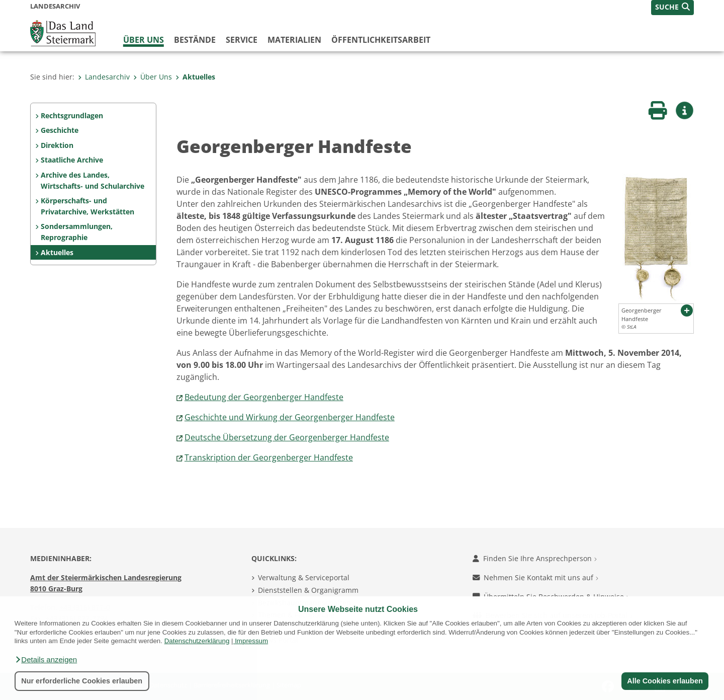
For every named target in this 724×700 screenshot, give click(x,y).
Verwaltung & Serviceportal (303, 577)
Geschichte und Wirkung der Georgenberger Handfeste (290, 417)
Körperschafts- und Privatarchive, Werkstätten (87, 206)
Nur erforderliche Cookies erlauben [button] (81, 681)
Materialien (294, 39)
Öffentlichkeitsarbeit (380, 39)
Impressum (251, 641)
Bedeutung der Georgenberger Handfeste (264, 397)
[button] (46, 660)
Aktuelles (195, 77)
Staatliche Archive (72, 160)
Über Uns (143, 39)
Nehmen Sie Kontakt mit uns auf (535, 577)
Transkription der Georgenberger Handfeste (269, 457)
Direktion (57, 145)
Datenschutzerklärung (197, 641)
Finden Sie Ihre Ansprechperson (535, 558)
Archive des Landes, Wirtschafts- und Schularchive (92, 180)
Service (241, 39)
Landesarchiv (104, 77)
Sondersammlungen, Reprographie (77, 231)
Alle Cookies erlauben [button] (664, 681)
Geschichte (59, 130)
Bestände (195, 39)
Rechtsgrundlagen (72, 115)
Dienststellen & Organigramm (308, 590)
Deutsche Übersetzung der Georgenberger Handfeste (287, 437)
